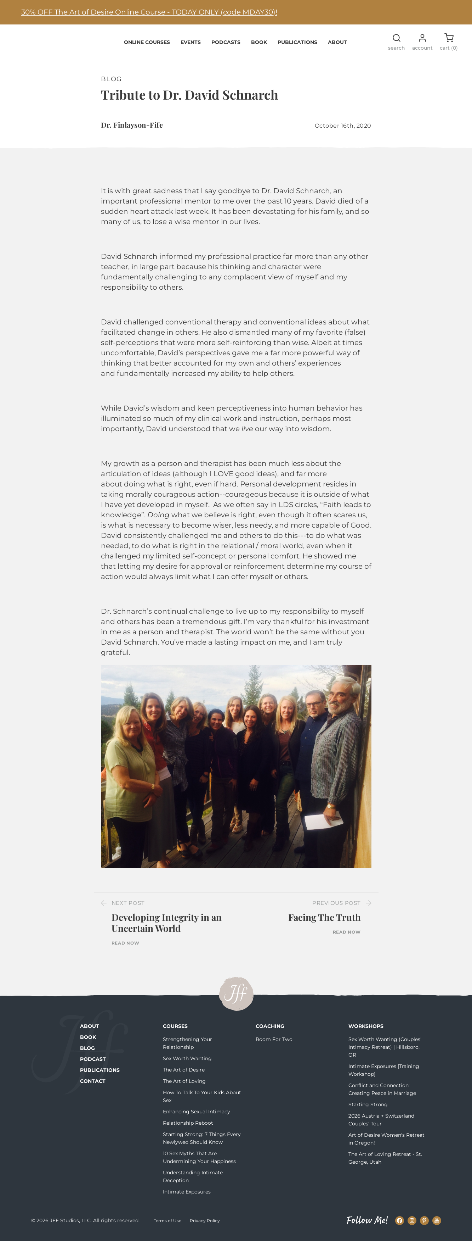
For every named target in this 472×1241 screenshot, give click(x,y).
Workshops (365, 1030)
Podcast (93, 1063)
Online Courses (147, 46)
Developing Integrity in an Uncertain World (167, 927)
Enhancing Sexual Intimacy (196, 1116)
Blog (87, 1052)
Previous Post (336, 907)
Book (259, 46)
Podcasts (225, 46)
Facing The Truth (324, 921)
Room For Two (274, 1043)
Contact (93, 1085)
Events (191, 46)
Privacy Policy (205, 1225)
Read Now (126, 947)
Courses (175, 1030)
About (337, 46)
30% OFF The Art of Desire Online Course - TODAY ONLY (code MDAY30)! (149, 12)
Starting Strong (368, 1109)
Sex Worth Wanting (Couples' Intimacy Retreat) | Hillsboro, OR (384, 1051)
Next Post (128, 907)
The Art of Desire (184, 1074)
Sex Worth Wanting (187, 1062)
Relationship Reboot (188, 1127)
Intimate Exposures (187, 1196)
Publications (297, 46)
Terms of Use (167, 1225)
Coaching (270, 1030)
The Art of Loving (184, 1085)
